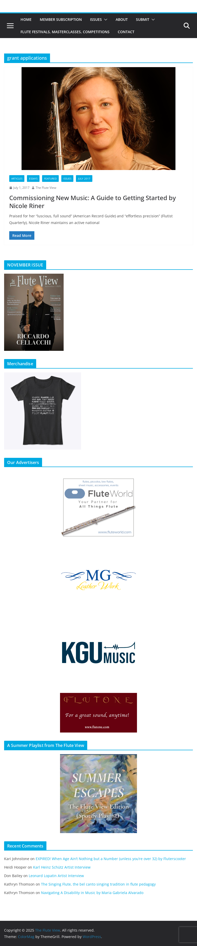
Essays (33, 178)
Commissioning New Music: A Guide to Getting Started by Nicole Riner (92, 201)
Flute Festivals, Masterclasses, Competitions (65, 31)
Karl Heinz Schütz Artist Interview (62, 867)
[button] (104, 19)
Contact (126, 31)
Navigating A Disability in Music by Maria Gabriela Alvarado (92, 892)
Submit (142, 19)
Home (26, 19)
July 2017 (84, 178)
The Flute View (46, 187)
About (122, 19)
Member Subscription (61, 19)
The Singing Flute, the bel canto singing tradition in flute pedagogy (98, 884)
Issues (96, 19)
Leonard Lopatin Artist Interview (56, 875)
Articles (16, 178)
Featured (50, 178)
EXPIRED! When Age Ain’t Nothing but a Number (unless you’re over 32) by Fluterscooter (111, 858)
